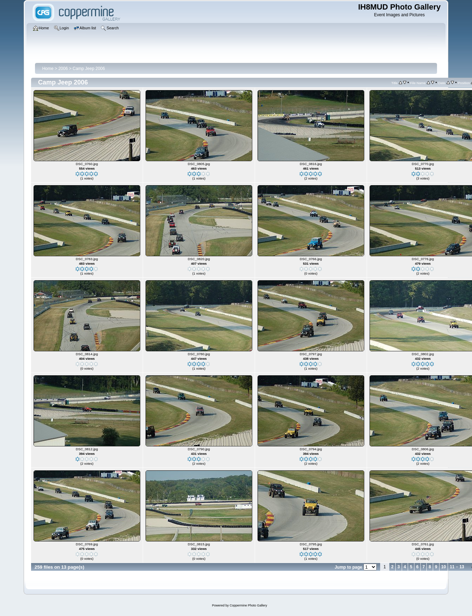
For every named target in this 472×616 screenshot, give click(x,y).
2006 (63, 68)
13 (461, 566)
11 (452, 566)
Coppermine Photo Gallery (248, 605)
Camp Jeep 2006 (89, 68)
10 (443, 566)
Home (47, 68)
